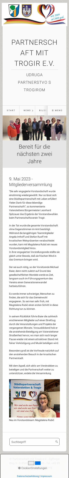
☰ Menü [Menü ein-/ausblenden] (57, 110)
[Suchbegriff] (34, 442)
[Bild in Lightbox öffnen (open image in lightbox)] (34, 398)
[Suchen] (57, 442)
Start (11, 110)
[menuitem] (11, 110)
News (27, 110)
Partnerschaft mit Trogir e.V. (34, 53)
